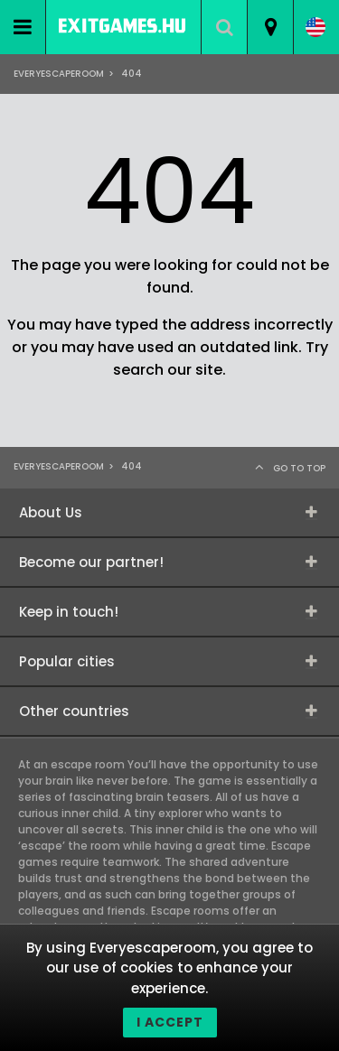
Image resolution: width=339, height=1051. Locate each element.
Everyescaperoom (59, 73)
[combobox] (270, 27)
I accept (170, 1022)
